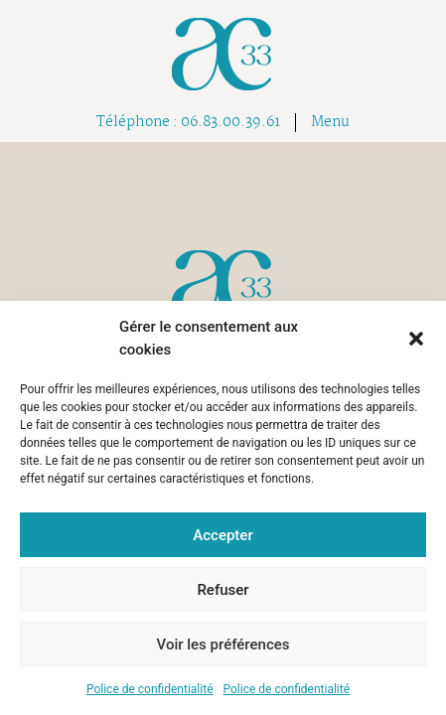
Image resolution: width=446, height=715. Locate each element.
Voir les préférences (223, 644)
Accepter (222, 535)
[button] (416, 339)
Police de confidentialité (150, 689)
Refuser (222, 590)
